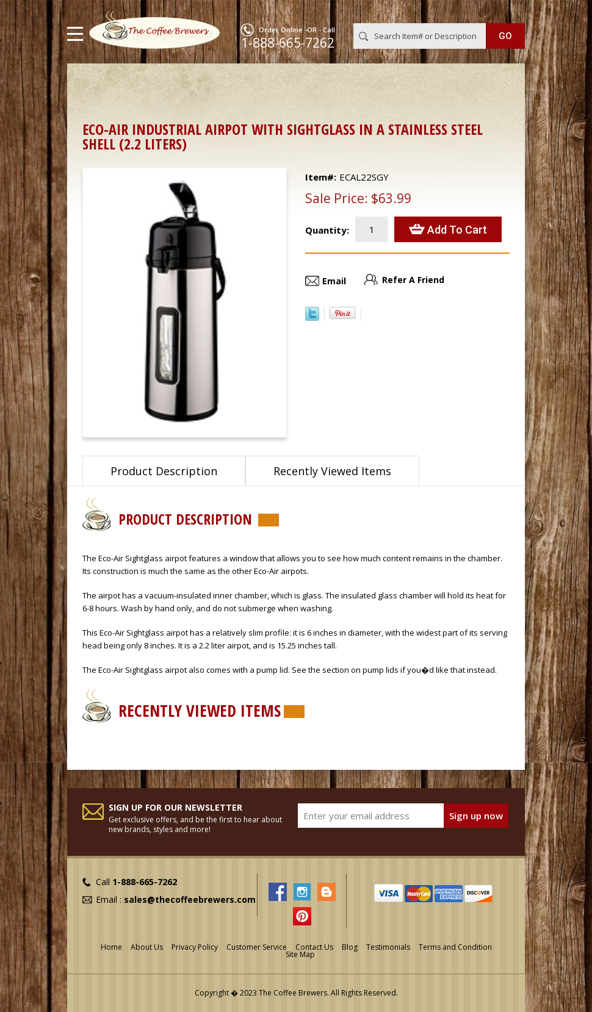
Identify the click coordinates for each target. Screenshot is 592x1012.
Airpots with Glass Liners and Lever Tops (279, 82)
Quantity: (327, 230)
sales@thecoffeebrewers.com (190, 899)
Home (94, 82)
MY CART (507, 11)
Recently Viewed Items (332, 471)
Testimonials (388, 947)
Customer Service (256, 947)
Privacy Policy (194, 947)
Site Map (300, 954)
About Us (147, 947)
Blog (350, 947)
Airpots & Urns (153, 82)
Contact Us (314, 947)
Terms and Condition (455, 947)
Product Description (163, 471)
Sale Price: (336, 198)
